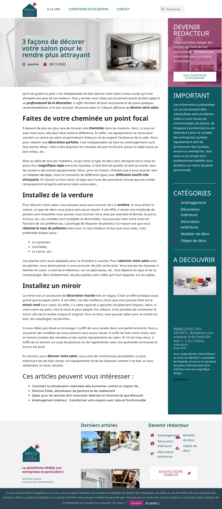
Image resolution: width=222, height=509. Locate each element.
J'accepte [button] (136, 503)
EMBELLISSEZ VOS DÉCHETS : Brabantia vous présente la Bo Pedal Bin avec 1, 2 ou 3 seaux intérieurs (193, 337)
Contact (123, 9)
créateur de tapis (39, 175)
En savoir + (153, 503)
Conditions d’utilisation (88, 9)
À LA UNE (53, 9)
